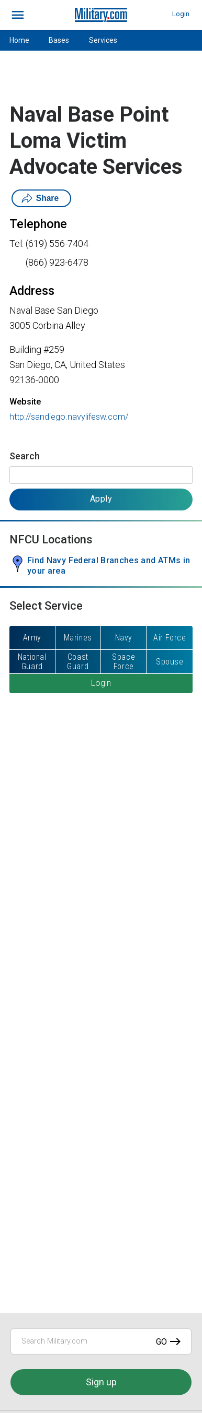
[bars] (18, 15)
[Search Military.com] (101, 1341)
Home (19, 40)
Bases (59, 40)
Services (103, 40)
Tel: (16, 243)
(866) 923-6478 (57, 262)
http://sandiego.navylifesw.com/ (68, 417)
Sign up (101, 1381)
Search (24, 455)
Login (180, 14)
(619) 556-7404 (57, 243)
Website (25, 402)
